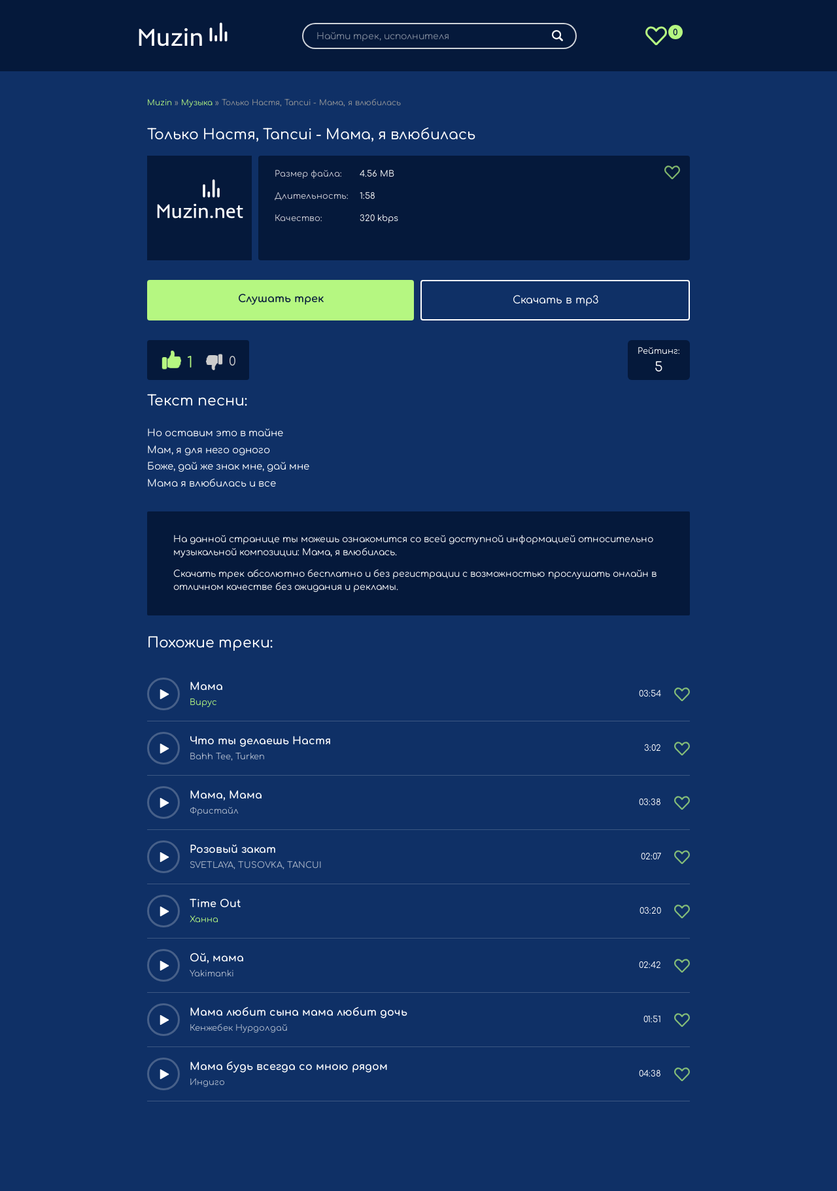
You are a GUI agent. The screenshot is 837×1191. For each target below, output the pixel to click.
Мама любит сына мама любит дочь (298, 1012)
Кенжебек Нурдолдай (239, 1028)
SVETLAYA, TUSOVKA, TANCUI (256, 865)
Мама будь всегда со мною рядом (289, 1067)
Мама (206, 687)
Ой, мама (217, 958)
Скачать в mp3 (555, 300)
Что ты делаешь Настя (260, 741)
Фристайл (214, 811)
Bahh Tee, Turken (227, 756)
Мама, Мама (226, 795)
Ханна (204, 919)
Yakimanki (212, 973)
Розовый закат (233, 849)
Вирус (203, 702)
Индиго (207, 1082)
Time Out (215, 904)
